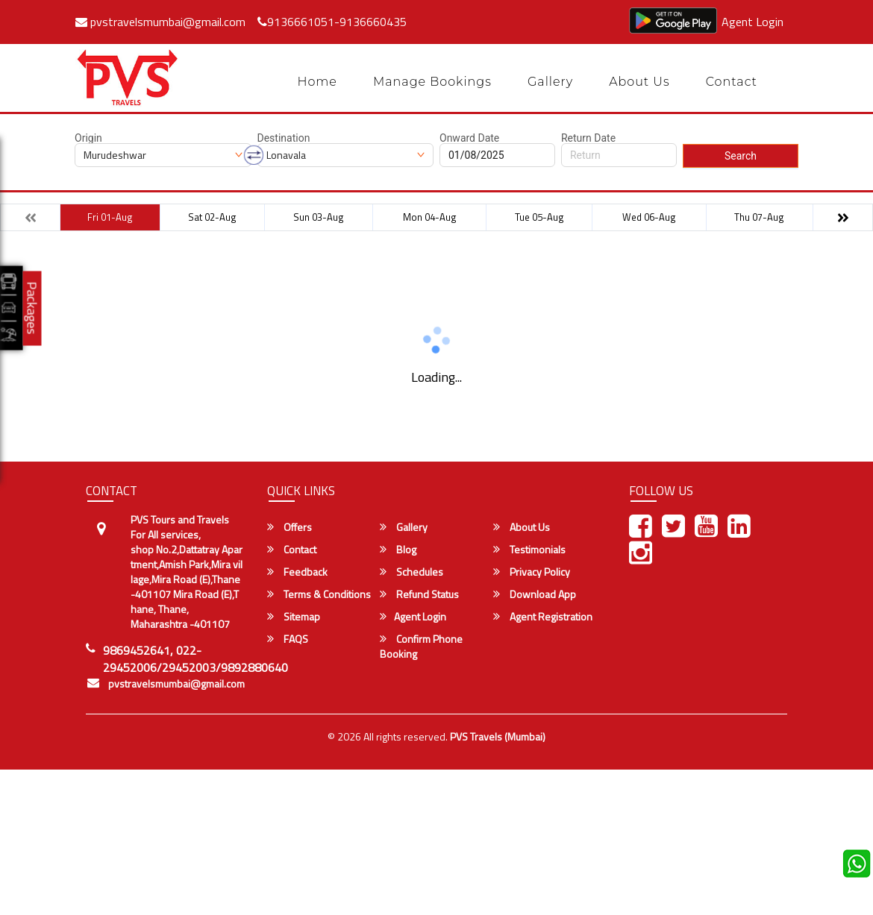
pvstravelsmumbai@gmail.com (160, 22)
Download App (534, 594)
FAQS (287, 639)
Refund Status (419, 594)
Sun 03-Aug (318, 217)
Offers (289, 527)
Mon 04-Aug (430, 217)
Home (317, 82)
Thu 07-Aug (759, 217)
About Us (639, 82)
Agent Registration (542, 616)
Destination (283, 138)
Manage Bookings (432, 82)
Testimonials (529, 549)
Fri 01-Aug (110, 217)
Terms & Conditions (319, 594)
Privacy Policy (531, 572)
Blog (398, 549)
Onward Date (469, 138)
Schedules (411, 572)
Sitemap (293, 616)
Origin (88, 138)
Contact (731, 82)
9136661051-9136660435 (332, 22)
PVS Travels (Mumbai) (497, 736)
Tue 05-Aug (539, 217)
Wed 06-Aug (649, 217)
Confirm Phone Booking (421, 646)
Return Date (588, 138)
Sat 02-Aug (212, 217)
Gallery (550, 82)
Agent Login (752, 22)
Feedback (297, 572)
